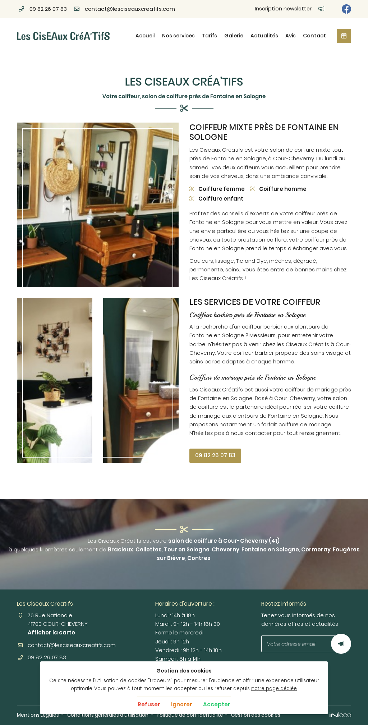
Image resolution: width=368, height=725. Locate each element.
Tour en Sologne (187, 549)
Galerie (233, 35)
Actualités (264, 35)
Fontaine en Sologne (270, 549)
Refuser (149, 704)
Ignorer (181, 704)
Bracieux (120, 549)
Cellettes (148, 549)
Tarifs (209, 35)
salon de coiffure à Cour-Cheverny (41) (224, 541)
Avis (290, 35)
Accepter (216, 704)
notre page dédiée (274, 688)
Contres (199, 558)
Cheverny (225, 549)
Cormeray (316, 549)
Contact (314, 35)
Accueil (145, 35)
